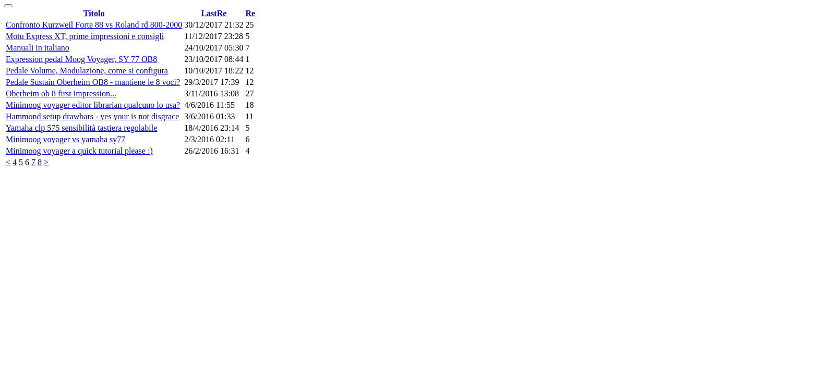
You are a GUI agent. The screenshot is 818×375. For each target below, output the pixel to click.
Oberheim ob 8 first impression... (61, 93)
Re (251, 13)
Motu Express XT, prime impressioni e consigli (85, 36)
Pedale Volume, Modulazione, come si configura (87, 70)
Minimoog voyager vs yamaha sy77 (65, 139)
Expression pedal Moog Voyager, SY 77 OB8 (81, 59)
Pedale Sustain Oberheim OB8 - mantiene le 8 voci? (93, 82)
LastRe (213, 13)
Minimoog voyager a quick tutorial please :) (79, 150)
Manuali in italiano (37, 47)
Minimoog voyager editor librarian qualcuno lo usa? (93, 105)
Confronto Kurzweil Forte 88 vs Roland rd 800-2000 (94, 24)
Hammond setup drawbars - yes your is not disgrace (92, 116)
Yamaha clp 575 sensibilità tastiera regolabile (81, 127)
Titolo (94, 13)
